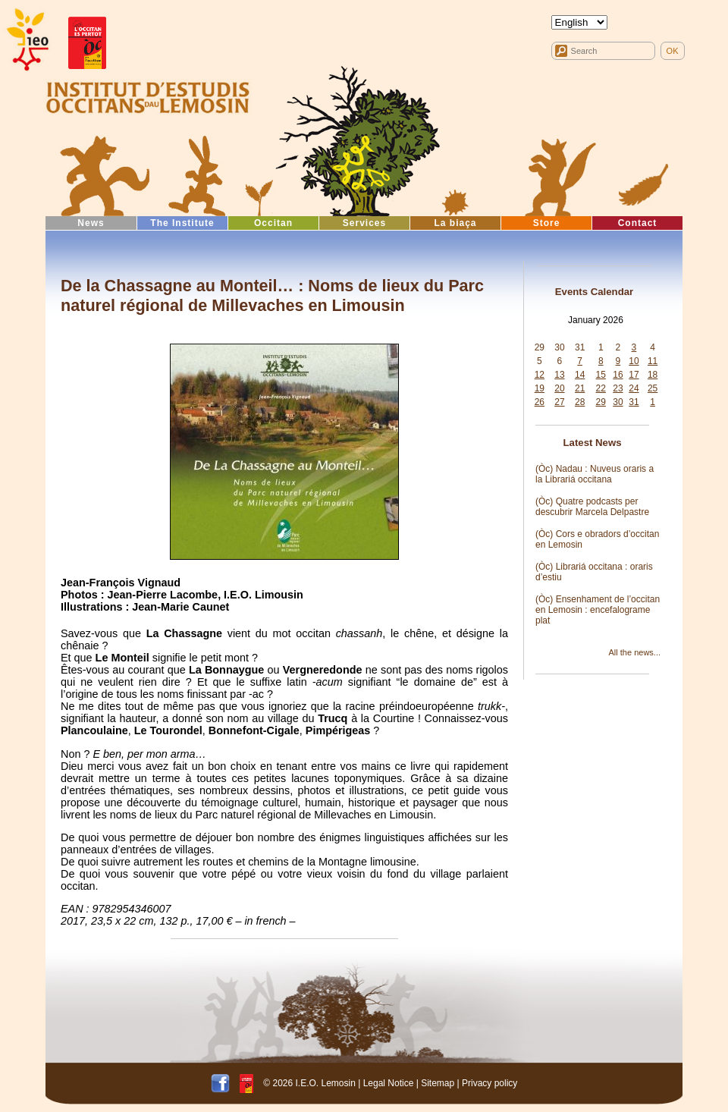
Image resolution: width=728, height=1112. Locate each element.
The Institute (182, 223)
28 (580, 402)
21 (580, 388)
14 (580, 374)
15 (601, 374)
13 (559, 374)
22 (601, 388)
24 (634, 388)
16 (618, 374)
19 (539, 388)
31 (580, 347)
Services (364, 223)
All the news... (635, 652)
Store (546, 223)
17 (634, 374)
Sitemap (437, 1082)
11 (652, 361)
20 (559, 388)
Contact (637, 223)
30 (559, 347)
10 (634, 361)
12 (539, 374)
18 (652, 374)
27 (559, 402)
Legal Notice (388, 1082)
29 (539, 347)
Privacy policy (489, 1082)
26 (539, 402)
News (90, 223)
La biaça (455, 223)
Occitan (273, 223)
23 (618, 388)
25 (652, 388)
